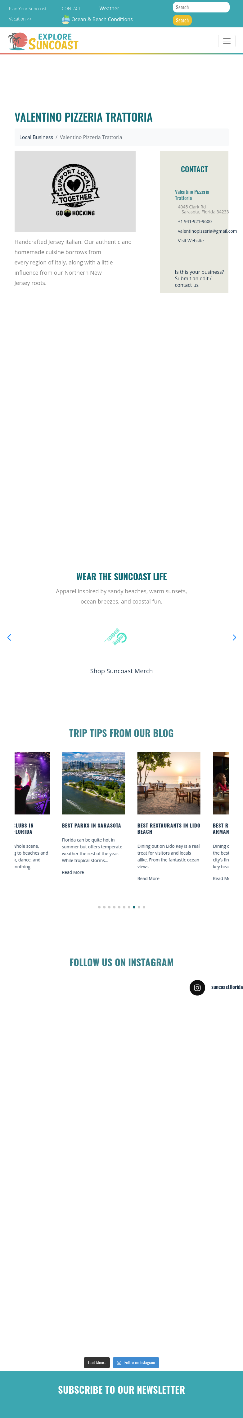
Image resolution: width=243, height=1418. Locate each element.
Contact (71, 9)
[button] (99, 907)
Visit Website (191, 241)
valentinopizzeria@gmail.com (207, 231)
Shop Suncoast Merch (121, 671)
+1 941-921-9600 (195, 221)
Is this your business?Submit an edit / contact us (199, 278)
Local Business (36, 137)
